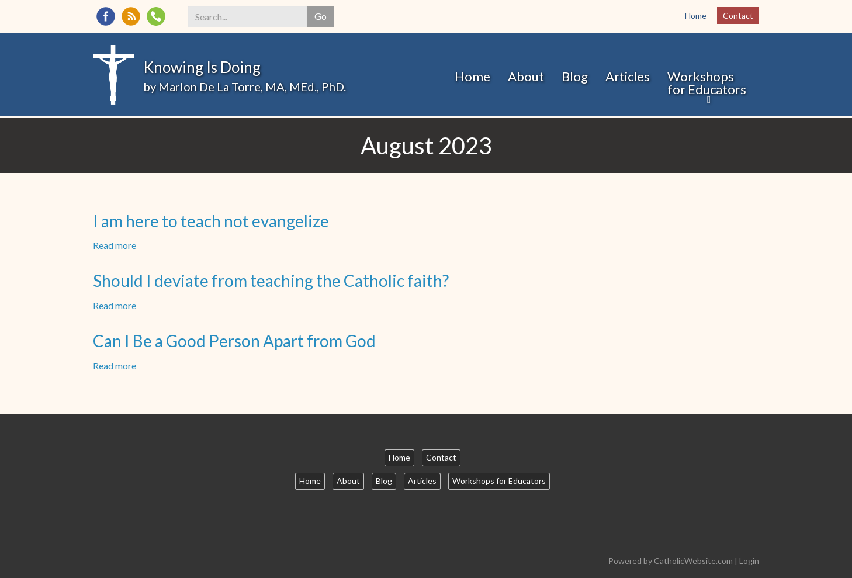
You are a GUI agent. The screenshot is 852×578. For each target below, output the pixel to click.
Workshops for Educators (706, 82)
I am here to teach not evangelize (211, 221)
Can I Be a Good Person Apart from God (234, 341)
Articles (627, 76)
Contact (738, 15)
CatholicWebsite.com (693, 561)
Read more (114, 245)
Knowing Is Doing (202, 67)
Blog (575, 76)
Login (749, 561)
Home (695, 15)
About (526, 76)
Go (320, 16)
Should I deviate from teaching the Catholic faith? (271, 280)
